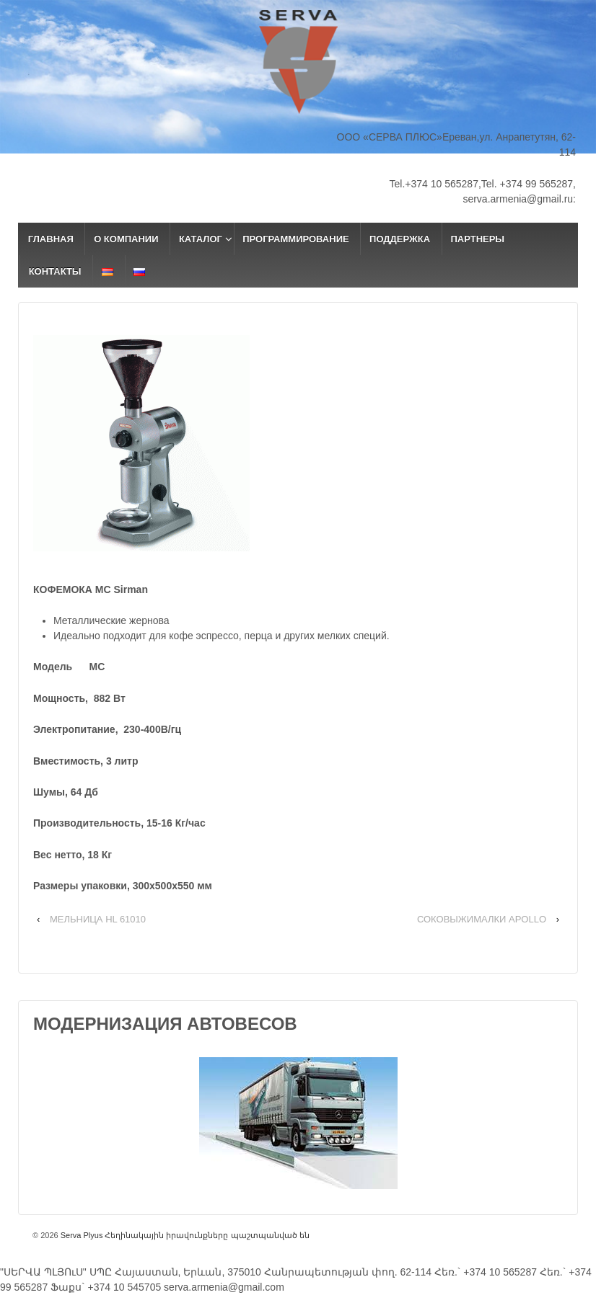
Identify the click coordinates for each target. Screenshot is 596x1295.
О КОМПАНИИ (126, 238)
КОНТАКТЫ (55, 271)
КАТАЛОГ (200, 238)
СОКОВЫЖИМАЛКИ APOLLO (481, 919)
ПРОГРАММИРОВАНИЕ (295, 238)
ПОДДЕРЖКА (399, 238)
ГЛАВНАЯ (51, 238)
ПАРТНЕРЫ (477, 238)
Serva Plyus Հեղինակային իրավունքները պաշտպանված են (184, 1235)
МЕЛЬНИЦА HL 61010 (98, 919)
